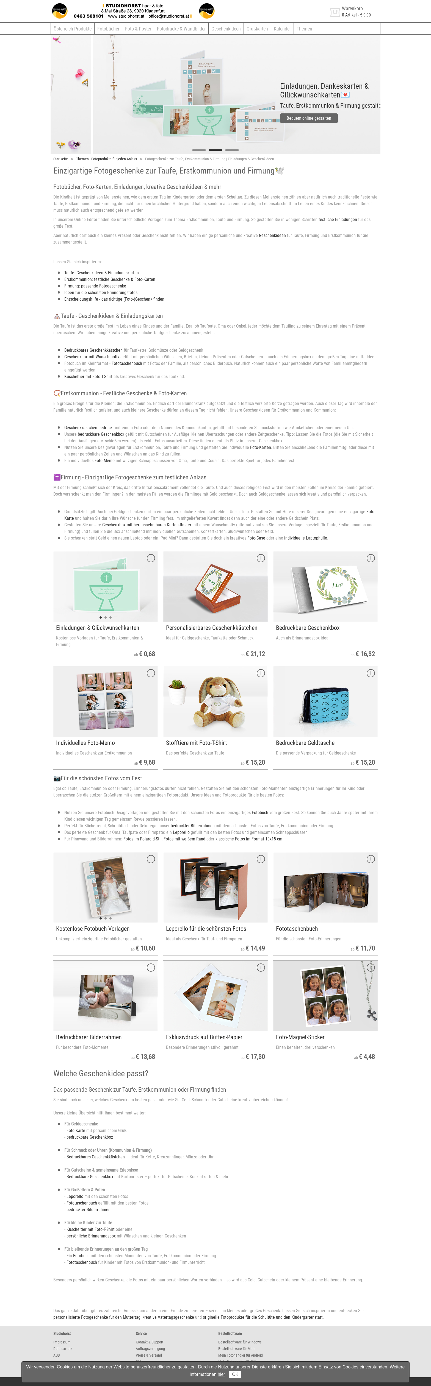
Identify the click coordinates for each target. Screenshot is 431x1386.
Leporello (181, 832)
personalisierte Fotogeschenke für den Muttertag (96, 1317)
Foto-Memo (105, 460)
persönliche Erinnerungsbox (91, 1236)
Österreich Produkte (73, 29)
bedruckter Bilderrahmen (193, 825)
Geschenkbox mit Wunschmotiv (91, 356)
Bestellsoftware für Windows (239, 1342)
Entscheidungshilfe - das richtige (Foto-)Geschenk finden (114, 299)
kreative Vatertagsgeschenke (168, 1317)
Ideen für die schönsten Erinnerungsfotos (100, 292)
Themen (304, 29)
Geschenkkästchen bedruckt (89, 427)
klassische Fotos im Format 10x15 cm (249, 839)
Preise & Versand (149, 1355)
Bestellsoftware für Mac (236, 1348)
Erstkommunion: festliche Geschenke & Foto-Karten (109, 279)
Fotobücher (108, 29)
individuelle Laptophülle (305, 538)
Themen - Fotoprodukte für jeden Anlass (106, 159)
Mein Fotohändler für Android (240, 1355)
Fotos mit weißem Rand (184, 839)
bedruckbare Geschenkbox (101, 434)
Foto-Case (256, 538)
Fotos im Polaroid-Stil (142, 839)
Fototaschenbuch (127, 363)
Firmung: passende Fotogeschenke (95, 286)
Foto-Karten (260, 447)
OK (235, 1374)
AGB (56, 1355)
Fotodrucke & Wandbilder (181, 29)
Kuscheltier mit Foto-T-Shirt (88, 376)
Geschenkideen (226, 29)
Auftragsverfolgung (150, 1348)
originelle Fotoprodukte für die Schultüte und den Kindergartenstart (263, 1317)
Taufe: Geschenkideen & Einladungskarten (101, 272)
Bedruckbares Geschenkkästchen (93, 350)
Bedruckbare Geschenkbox (90, 1176)
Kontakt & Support (149, 1342)
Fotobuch (260, 812)
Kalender (282, 29)
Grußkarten (257, 29)
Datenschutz (62, 1348)
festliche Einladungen (338, 219)
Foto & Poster (138, 29)
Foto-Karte (76, 1130)
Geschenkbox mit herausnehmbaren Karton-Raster (146, 524)
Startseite (60, 159)
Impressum (62, 1342)
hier (221, 1374)
